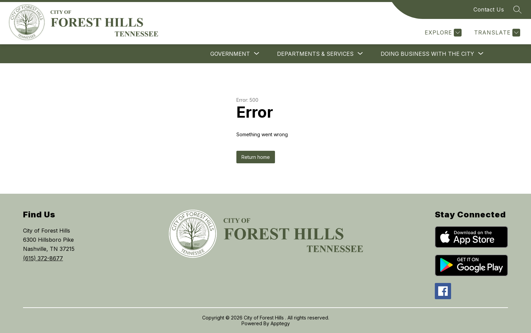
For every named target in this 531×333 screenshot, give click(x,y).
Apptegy (280, 323)
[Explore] (442, 32)
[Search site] (517, 9)
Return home (255, 157)
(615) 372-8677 (43, 258)
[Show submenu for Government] (230, 54)
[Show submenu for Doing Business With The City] (427, 54)
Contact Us (488, 9)
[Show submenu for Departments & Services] (315, 54)
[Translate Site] (496, 32)
